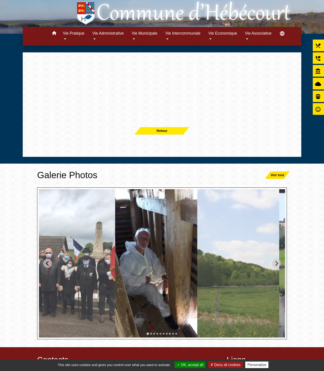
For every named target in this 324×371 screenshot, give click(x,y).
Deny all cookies (225, 365)
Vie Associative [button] (258, 33)
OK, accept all (190, 365)
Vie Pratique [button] (73, 33)
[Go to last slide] (47, 263)
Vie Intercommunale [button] (182, 33)
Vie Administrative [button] (108, 33)
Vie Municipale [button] (144, 33)
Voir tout (277, 175)
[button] (54, 34)
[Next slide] (276, 263)
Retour (162, 131)
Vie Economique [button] (222, 33)
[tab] (147, 333)
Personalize (257, 365)
